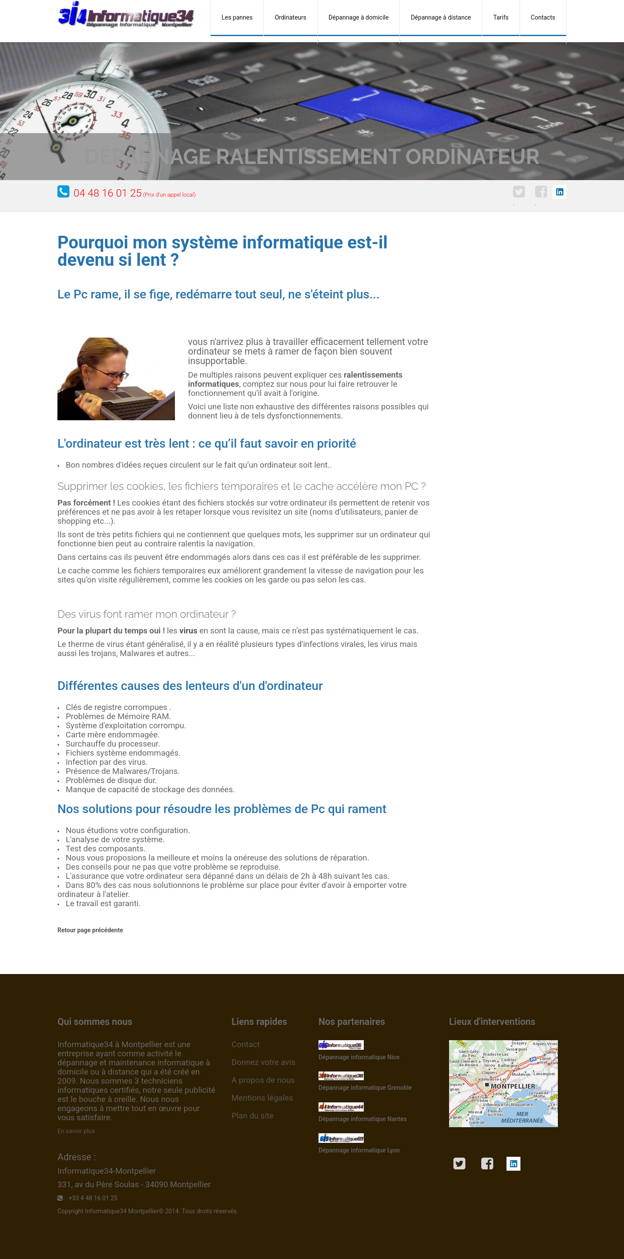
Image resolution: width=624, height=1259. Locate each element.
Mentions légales (262, 1098)
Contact (245, 1044)
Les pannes (236, 17)
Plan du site (252, 1116)
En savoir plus (76, 1131)
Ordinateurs (290, 17)
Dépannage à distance (441, 17)
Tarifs (500, 17)
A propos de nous (263, 1080)
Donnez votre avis (263, 1062)
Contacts (543, 17)
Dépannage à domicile (359, 17)
